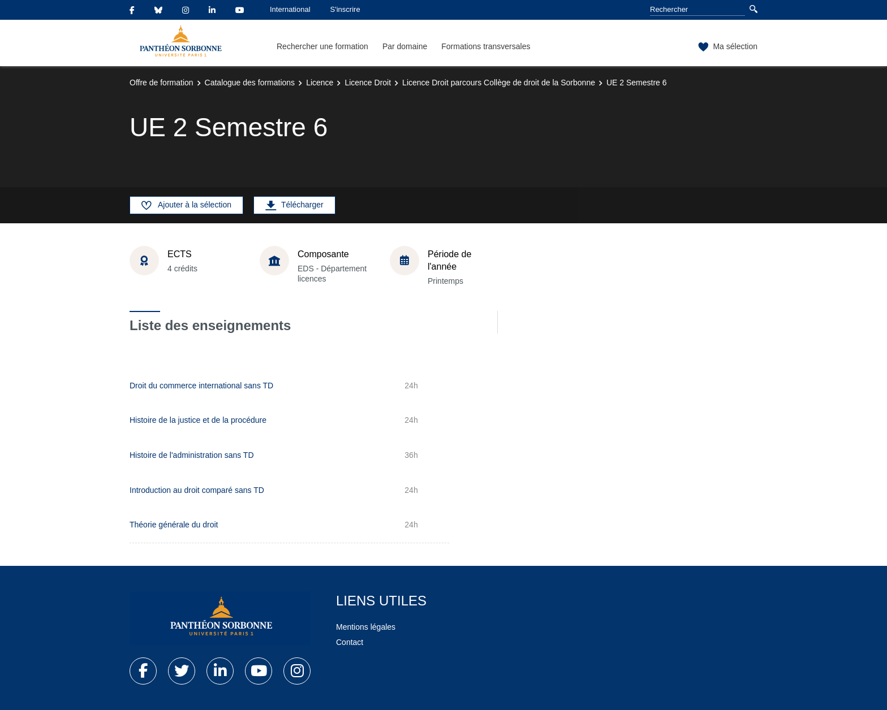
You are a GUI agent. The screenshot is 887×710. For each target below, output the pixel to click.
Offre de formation (161, 82)
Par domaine (404, 46)
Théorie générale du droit (174, 524)
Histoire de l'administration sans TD (192, 455)
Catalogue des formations (250, 82)
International (290, 9)
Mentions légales (365, 626)
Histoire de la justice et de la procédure (198, 420)
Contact (349, 642)
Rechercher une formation (322, 46)
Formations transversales (485, 46)
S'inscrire (345, 9)
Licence (319, 82)
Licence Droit (368, 82)
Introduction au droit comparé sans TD (197, 490)
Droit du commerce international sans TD (201, 385)
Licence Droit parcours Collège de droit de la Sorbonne (498, 82)
